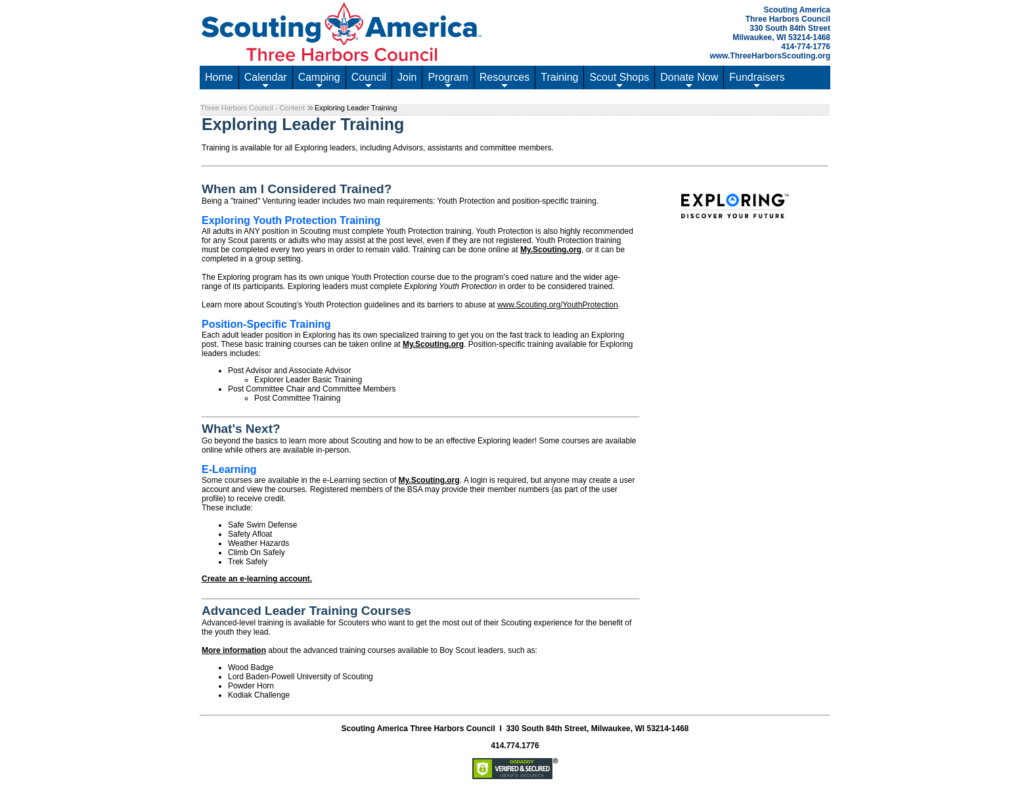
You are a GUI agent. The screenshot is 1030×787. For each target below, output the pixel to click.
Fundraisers (756, 80)
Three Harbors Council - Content (252, 108)
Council (368, 80)
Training (559, 77)
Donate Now (689, 80)
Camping (319, 80)
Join (406, 77)
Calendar (265, 80)
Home (219, 77)
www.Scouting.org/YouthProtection (557, 304)
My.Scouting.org (550, 249)
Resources (504, 80)
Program (448, 80)
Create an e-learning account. (257, 578)
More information (234, 650)
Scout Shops (619, 80)
